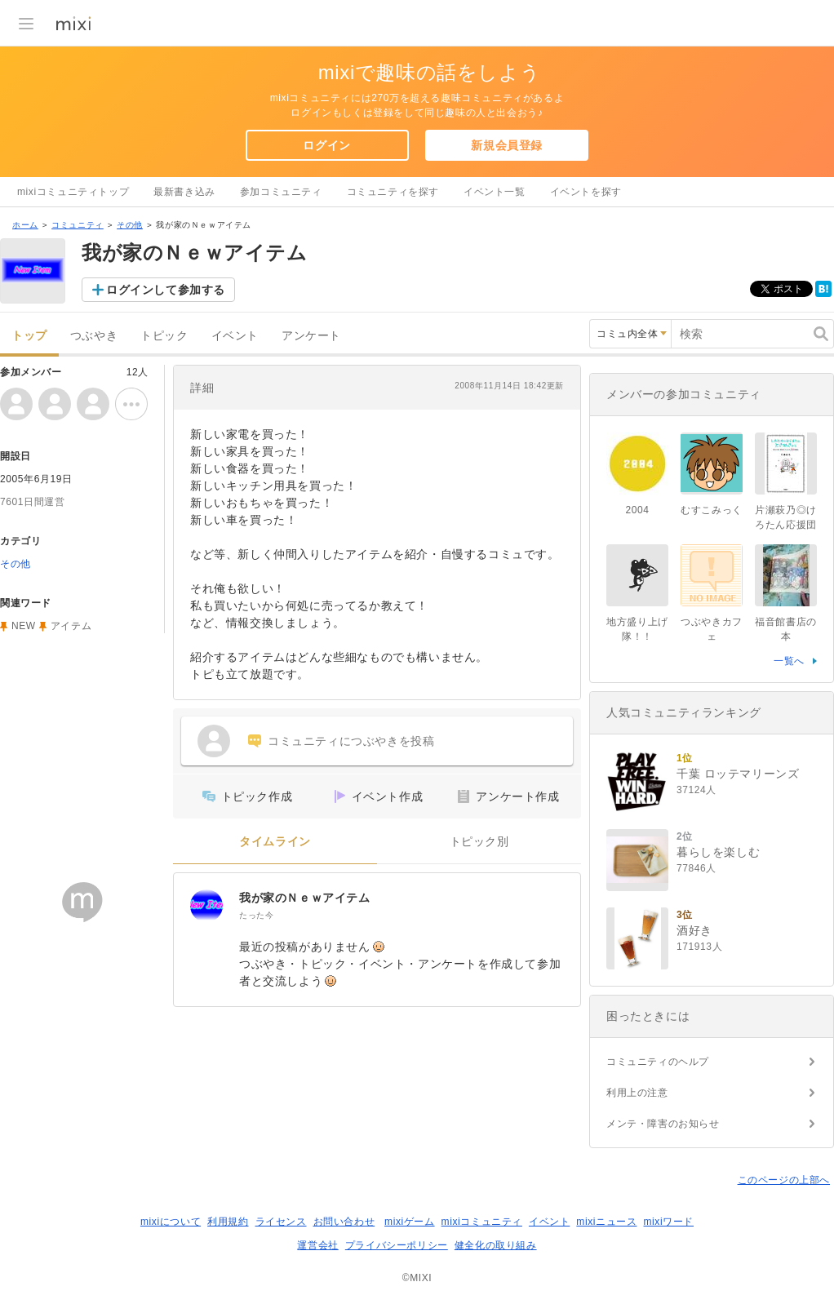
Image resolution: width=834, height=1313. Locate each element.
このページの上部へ (784, 1180)
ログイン (326, 145)
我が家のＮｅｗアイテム (304, 897)
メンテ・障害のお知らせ (663, 1123)
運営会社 (317, 1245)
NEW (23, 626)
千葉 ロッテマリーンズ (738, 773)
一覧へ (789, 661)
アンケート (311, 336)
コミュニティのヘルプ (657, 1061)
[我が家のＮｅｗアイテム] (206, 905)
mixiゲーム (409, 1221)
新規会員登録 (507, 145)
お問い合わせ (344, 1221)
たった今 (256, 915)
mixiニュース (606, 1221)
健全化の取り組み (496, 1245)
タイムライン (275, 842)
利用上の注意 (637, 1092)
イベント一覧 (495, 191)
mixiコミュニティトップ (73, 191)
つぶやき (94, 336)
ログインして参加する (165, 289)
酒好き (694, 930)
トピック (164, 336)
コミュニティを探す (393, 191)
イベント (235, 336)
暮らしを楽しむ (718, 851)
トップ (29, 336)
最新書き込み (184, 191)
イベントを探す (586, 191)
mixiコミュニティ (481, 1221)
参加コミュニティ (281, 191)
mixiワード (668, 1221)
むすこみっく (712, 510)
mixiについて (170, 1221)
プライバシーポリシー (396, 1245)
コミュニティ (77, 224)
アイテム (71, 626)
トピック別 (479, 842)
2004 (637, 510)
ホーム (25, 224)
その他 (130, 224)
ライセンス (281, 1221)
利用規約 (227, 1221)
